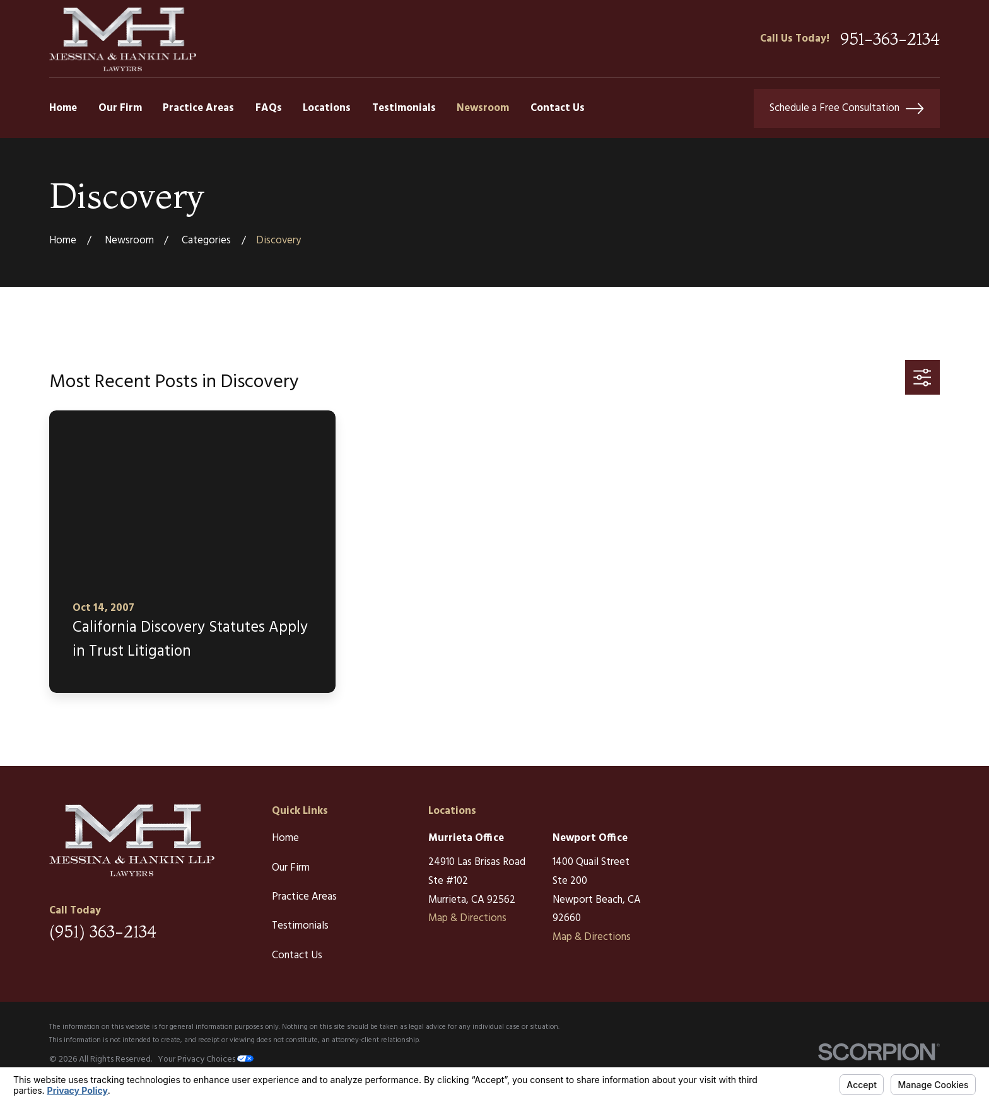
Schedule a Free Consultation (846, 108)
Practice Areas (304, 896)
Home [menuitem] (63, 108)
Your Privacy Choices (206, 1059)
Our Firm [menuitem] (120, 108)
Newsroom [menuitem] (483, 108)
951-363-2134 (890, 39)
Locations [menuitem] (327, 108)
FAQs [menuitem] (268, 108)
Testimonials (300, 925)
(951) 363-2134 (102, 932)
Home (285, 838)
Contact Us (297, 955)
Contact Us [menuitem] (557, 108)
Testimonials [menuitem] (404, 108)
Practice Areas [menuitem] (198, 108)
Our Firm (291, 867)
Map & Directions (467, 918)
